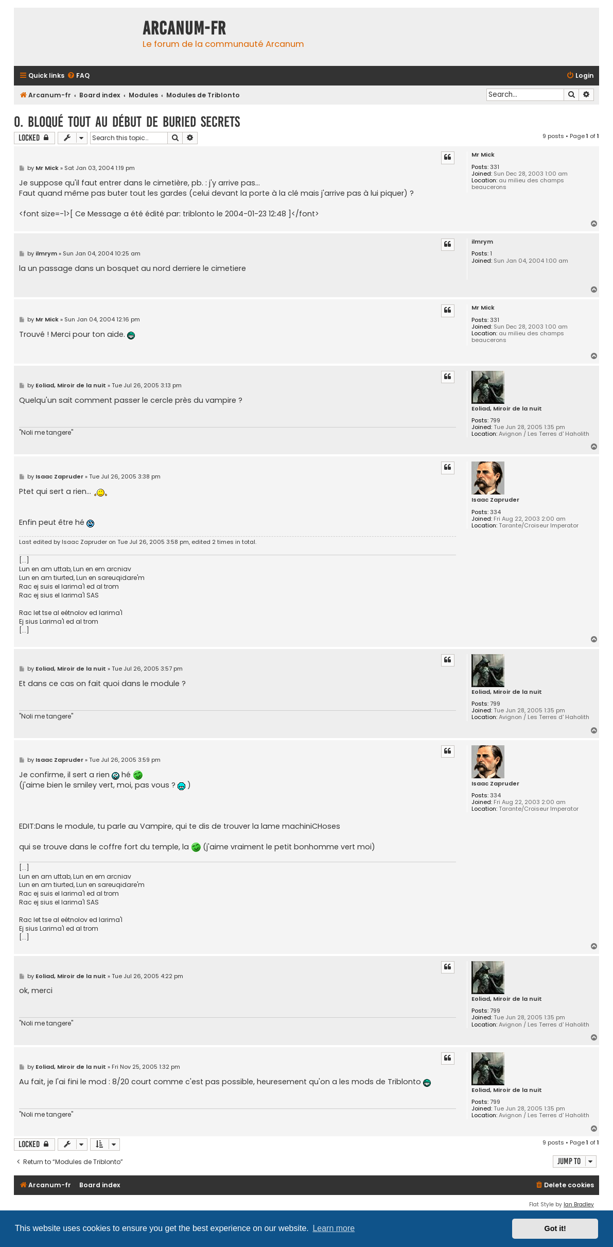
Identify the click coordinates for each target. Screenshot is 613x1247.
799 (495, 420)
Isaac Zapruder (495, 500)
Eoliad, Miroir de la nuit (506, 408)
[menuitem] (78, 76)
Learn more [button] (333, 1228)
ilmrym (482, 241)
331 (494, 167)
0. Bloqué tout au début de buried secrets (127, 122)
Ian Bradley (579, 1204)
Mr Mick (483, 154)
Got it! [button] (555, 1228)
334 (495, 512)
